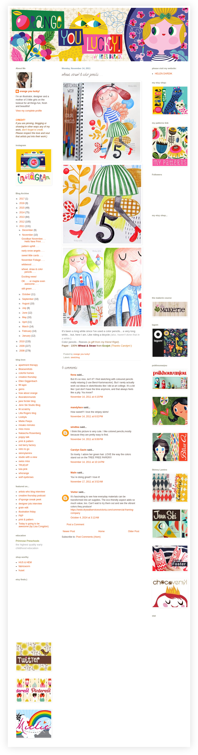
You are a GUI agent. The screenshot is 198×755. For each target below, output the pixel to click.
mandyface (77, 407)
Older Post (133, 531)
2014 (22, 212)
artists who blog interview (32, 491)
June (25, 312)
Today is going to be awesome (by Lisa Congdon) (34, 525)
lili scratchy (24, 409)
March (25, 326)
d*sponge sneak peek (30, 499)
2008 (22, 350)
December (28, 230)
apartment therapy (28, 365)
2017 (22, 198)
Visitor (74, 492)
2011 (22, 226)
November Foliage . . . (33, 260)
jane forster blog (27, 401)
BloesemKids (25, 369)
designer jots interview (30, 503)
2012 (22, 221)
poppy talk (24, 437)
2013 (22, 217)
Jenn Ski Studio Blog (29, 405)
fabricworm (24, 566)
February (27, 331)
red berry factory (27, 445)
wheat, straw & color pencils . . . (32, 270)
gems (21, 389)
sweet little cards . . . (32, 255)
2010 (22, 341)
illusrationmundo (27, 397)
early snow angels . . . (33, 250)
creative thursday (27, 377)
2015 (22, 207)
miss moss (24, 429)
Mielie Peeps (25, 421)
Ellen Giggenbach (28, 381)
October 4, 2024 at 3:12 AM (85, 517)
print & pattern (26, 441)
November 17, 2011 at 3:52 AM (87, 481)
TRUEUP (23, 465)
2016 (22, 203)
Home (101, 531)
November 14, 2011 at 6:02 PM (87, 416)
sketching (75, 357)
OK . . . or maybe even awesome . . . (33, 282)
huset (21, 570)
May (24, 317)
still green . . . (28, 288)
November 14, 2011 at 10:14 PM (87, 462)
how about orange (28, 393)
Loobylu (23, 417)
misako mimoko (27, 425)
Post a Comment (75, 524)
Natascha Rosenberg (30, 433)
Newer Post (69, 531)
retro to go (24, 449)
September (28, 299)
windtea (75, 427)
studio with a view (28, 457)
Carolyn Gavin (78, 449)
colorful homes (26, 373)
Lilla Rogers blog (27, 413)
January (26, 335)
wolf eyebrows (26, 477)
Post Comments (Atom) (88, 536)
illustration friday (27, 511)
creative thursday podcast (32, 495)
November (28, 234)
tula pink (23, 469)
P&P (21, 515)
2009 (22, 346)
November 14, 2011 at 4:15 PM (87, 396)
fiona (73, 374)
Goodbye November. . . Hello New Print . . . (34, 240)
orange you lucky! (30, 91)
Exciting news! (29, 276)
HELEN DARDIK (163, 73)
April (24, 322)
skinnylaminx (25, 453)
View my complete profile (29, 110)
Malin (74, 472)
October (26, 294)
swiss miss (24, 461)
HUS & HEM (25, 562)
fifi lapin (23, 385)
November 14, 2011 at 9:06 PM (87, 439)
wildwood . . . (28, 264)
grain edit (23, 507)
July (24, 308)
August (26, 303)
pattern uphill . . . (30, 246)
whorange (24, 473)
